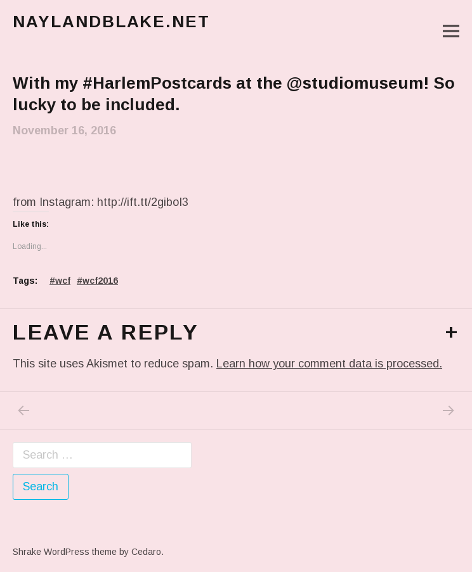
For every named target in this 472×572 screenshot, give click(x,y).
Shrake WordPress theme (65, 552)
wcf (62, 281)
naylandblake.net (111, 21)
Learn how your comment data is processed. (329, 363)
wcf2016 (100, 281)
